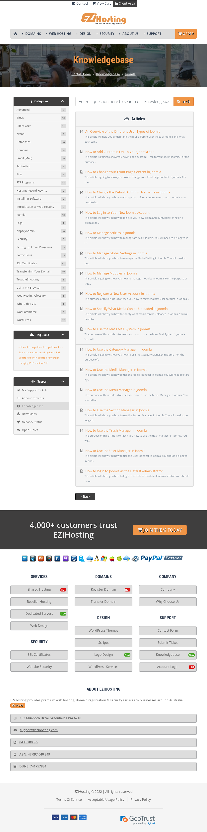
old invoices (25, 347)
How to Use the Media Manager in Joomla (134, 375)
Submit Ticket (168, 642)
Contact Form (168, 630)
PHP (45, 363)
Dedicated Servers (39, 613)
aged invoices (39, 347)
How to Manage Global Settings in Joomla (134, 258)
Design (86, 33)
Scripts (103, 642)
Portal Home (81, 74)
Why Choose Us (167, 601)
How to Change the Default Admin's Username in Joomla (134, 197)
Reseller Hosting (39, 601)
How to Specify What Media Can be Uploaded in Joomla (134, 314)
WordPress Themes (103, 630)
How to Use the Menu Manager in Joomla (134, 395)
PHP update (38, 357)
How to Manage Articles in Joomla (134, 238)
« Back (85, 496)
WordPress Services (103, 666)
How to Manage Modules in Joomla (134, 278)
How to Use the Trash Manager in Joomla (134, 435)
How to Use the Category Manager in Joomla (134, 354)
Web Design (39, 625)
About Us (130, 33)
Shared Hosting (39, 589)
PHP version (52, 357)
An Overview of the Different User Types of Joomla (134, 136)
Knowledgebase (108, 74)
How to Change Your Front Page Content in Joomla (134, 177)
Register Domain (103, 589)
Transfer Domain (103, 601)
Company (168, 589)
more (17, 705)
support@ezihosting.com (36, 730)
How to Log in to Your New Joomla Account (134, 217)
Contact (80, 3)
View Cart (101, 3)
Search (183, 101)
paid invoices (55, 347)
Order (186, 33)
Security (107, 33)
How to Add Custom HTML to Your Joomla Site (134, 157)
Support (154, 33)
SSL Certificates (39, 654)
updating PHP (53, 352)
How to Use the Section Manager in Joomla (134, 415)
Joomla (130, 74)
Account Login (167, 666)
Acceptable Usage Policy (106, 799)
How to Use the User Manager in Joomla (134, 456)
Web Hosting (60, 33)
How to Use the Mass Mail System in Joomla (134, 334)
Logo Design (103, 654)
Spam (22, 352)
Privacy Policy (140, 799)
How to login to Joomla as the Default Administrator (134, 476)
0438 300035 (26, 742)
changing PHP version (31, 363)
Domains (33, 33)
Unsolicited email (35, 352)
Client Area (125, 3)
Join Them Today (159, 530)
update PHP (25, 357)
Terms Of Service (69, 799)
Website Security (39, 666)
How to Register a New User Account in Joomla (134, 296)
